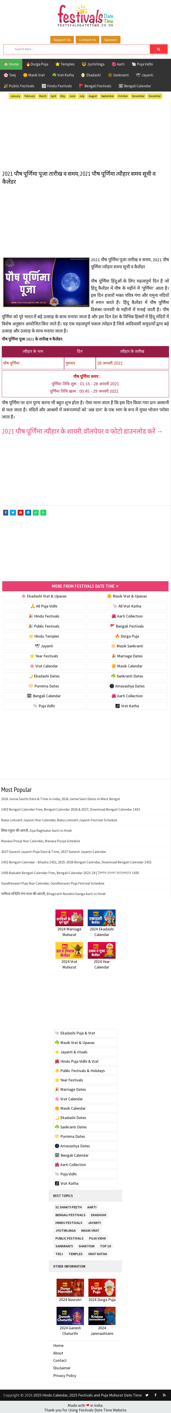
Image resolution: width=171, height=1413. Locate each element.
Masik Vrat (90, 1227)
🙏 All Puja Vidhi (43, 604)
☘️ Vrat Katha (63, 75)
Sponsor (110, 39)
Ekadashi (98, 1212)
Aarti (91, 1204)
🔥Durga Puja (37, 64)
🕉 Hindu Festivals (56, 86)
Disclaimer (62, 1366)
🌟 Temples (65, 64)
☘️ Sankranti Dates (127, 674)
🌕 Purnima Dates (43, 684)
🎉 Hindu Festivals (43, 614)
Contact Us (87, 39)
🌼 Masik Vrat (34, 75)
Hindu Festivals (68, 1220)
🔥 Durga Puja (127, 634)
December (155, 96)
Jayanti (94, 1220)
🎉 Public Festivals (19, 86)
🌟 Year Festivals (44, 654)
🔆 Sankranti (118, 75)
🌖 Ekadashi (91, 75)
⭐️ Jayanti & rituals (71, 1050)
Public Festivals (69, 1235)
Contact (60, 1358)
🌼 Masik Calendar (126, 664)
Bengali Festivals (70, 1212)
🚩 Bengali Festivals (95, 86)
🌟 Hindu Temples (43, 634)
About (58, 1351)
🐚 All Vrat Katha (127, 604)
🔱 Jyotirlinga (93, 64)
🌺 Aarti (118, 64)
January (15, 96)
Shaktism (86, 1243)
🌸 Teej (10, 75)
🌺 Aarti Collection (127, 614)
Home (58, 1343)
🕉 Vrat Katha (127, 704)
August (93, 96)
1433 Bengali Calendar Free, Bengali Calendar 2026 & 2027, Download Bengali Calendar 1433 (70, 807)
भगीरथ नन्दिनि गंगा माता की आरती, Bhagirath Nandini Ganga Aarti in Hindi (53, 892)
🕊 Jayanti (144, 75)
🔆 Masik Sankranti (127, 644)
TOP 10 (105, 1243)
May (62, 96)
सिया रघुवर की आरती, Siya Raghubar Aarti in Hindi (36, 829)
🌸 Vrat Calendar (44, 664)
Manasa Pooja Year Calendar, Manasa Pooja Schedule (40, 839)
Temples (76, 1251)
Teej (59, 1251)
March (43, 96)
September (107, 96)
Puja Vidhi (97, 1235)
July (81, 96)
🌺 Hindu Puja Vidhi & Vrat (77, 1059)
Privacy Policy (64, 1373)
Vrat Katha (97, 1251)
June (72, 96)
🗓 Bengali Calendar (134, 86)
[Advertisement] (85, 134)
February (29, 96)
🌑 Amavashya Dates (127, 684)
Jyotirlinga (65, 1227)
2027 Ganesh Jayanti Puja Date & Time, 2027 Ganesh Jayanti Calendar (53, 850)
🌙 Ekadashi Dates (44, 674)
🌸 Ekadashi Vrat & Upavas (44, 594)
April (53, 96)
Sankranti (64, 1243)
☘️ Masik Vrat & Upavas (75, 1040)
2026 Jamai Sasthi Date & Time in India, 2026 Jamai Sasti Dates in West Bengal (60, 797)
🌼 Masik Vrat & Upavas (127, 594)
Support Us (62, 39)
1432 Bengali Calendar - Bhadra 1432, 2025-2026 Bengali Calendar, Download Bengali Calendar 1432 (76, 860)
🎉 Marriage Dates (127, 654)
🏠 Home (11, 64)
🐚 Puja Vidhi (142, 64)
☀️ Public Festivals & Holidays (80, 1069)
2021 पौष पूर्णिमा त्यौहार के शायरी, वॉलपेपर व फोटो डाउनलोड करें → (82, 431)
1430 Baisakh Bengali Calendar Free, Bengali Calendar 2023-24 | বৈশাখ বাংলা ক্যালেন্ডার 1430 (70, 871)
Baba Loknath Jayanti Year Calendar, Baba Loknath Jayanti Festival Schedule (59, 818)
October (123, 96)
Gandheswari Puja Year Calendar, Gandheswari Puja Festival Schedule (52, 881)
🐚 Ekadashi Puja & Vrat (75, 1031)
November (138, 96)
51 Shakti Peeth (68, 1204)
